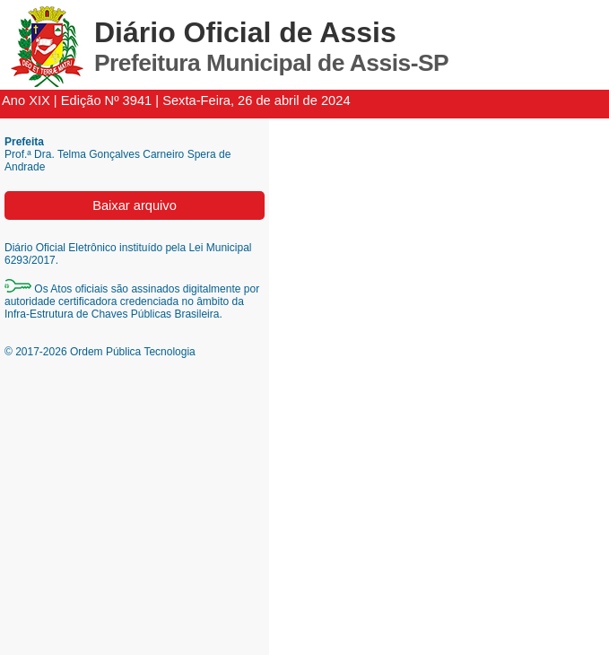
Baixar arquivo (134, 205)
